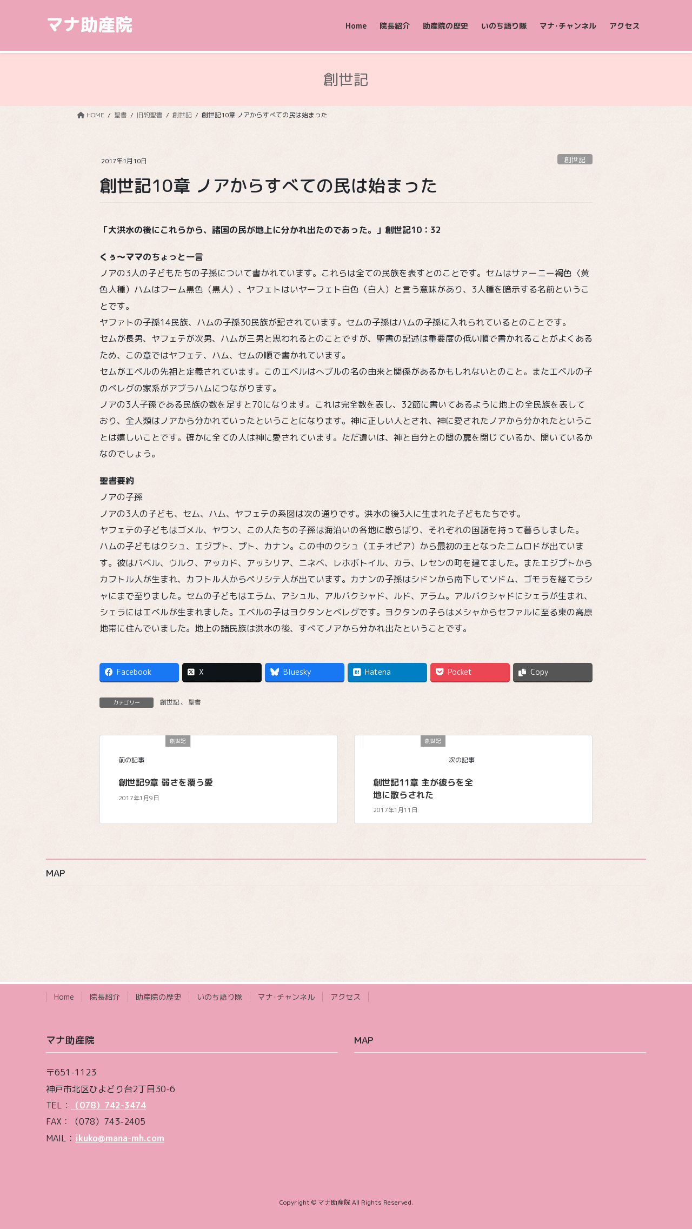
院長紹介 (105, 997)
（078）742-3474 (108, 1105)
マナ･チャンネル (286, 997)
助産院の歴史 (158, 997)
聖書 (194, 702)
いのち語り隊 (219, 997)
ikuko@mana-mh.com (119, 1138)
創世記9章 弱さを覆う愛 (165, 782)
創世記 (574, 159)
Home (64, 997)
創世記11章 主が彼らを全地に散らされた (423, 788)
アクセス (345, 997)
